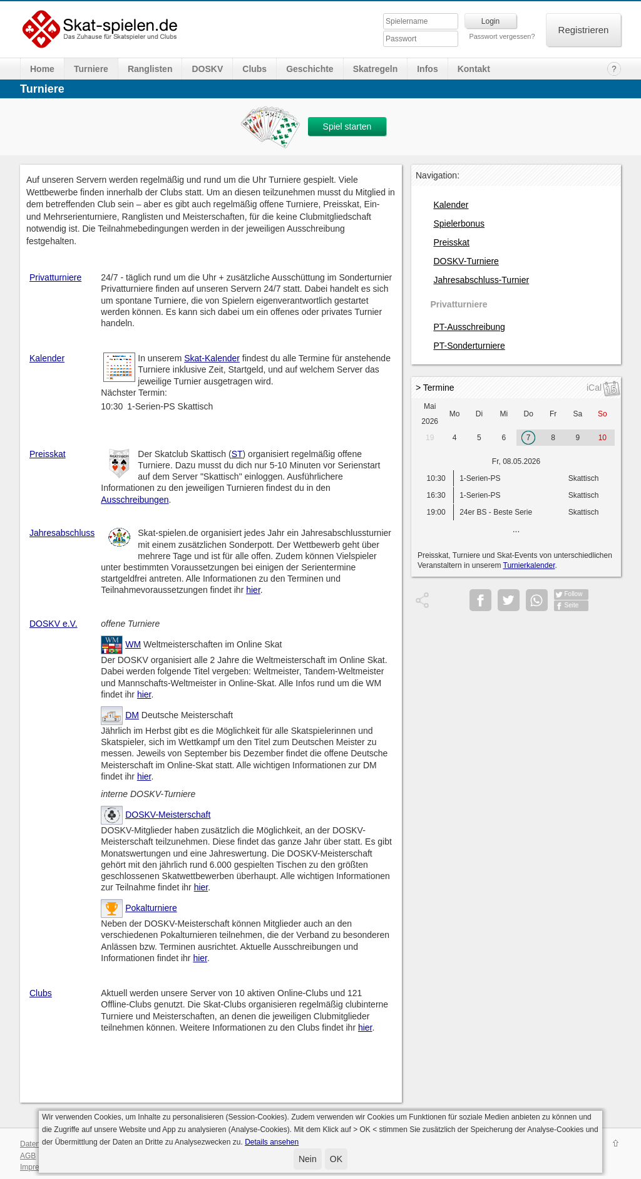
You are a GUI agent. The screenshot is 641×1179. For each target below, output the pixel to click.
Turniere (91, 69)
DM (132, 715)
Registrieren (583, 29)
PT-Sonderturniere (469, 346)
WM (133, 644)
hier (253, 590)
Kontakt (474, 69)
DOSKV (207, 69)
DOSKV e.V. (53, 624)
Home (42, 69)
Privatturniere (55, 277)
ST (237, 454)
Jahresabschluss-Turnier (481, 280)
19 (430, 437)
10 (602, 437)
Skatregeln (375, 69)
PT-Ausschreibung (469, 327)
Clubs (254, 69)
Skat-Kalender (212, 358)
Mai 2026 (429, 414)
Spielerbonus (459, 224)
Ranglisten (150, 69)
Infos (427, 69)
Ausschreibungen (134, 500)
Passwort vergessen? (502, 36)
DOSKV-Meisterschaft (167, 815)
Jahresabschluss (62, 533)
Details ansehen (272, 1142)
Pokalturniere (151, 908)
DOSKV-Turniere (466, 261)
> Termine (435, 388)
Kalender (46, 358)
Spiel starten (347, 126)
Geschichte (309, 69)
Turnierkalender (529, 565)
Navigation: (437, 175)
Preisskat (47, 454)
